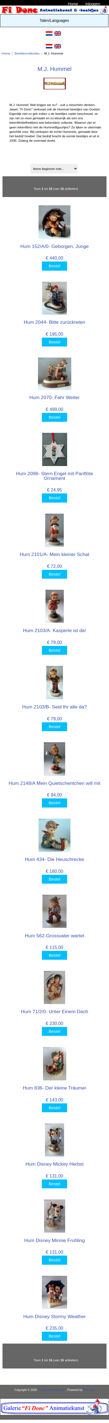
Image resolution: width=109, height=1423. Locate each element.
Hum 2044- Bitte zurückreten (54, 322)
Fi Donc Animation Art (51, 1389)
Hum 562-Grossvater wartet (54, 935)
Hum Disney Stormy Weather (54, 1316)
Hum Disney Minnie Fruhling (54, 1240)
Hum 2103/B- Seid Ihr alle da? (54, 707)
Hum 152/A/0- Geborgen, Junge (54, 246)
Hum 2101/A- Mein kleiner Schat (54, 554)
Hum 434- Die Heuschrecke (54, 859)
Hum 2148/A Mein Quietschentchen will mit (54, 783)
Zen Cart (89, 1389)
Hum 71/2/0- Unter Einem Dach (54, 1011)
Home (73, 4)
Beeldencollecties (27, 53)
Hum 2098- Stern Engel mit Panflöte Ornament (54, 476)
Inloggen (92, 4)
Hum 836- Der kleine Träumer (54, 1088)
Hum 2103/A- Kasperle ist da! (54, 630)
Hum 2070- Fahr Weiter (54, 397)
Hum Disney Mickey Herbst (55, 1164)
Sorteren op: (55, 160)
